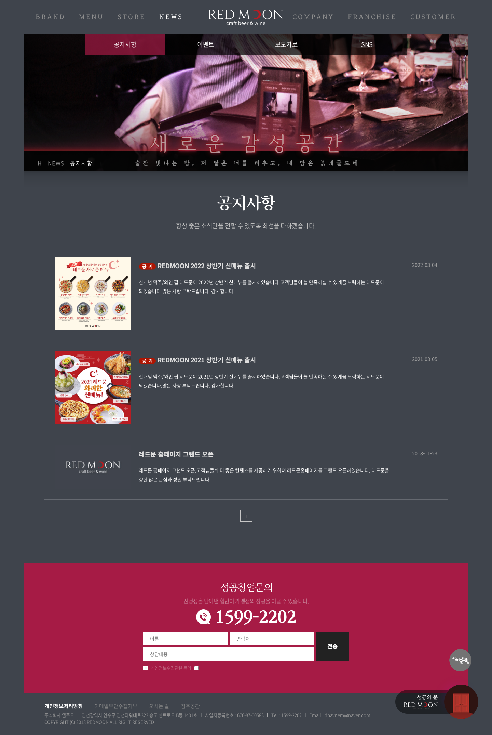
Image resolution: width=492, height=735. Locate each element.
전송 (332, 646)
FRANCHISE (372, 17)
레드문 (245, 17)
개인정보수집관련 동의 (171, 668)
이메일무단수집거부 (115, 706)
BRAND (50, 17)
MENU (91, 17)
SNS (367, 44)
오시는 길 (159, 706)
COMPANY (313, 17)
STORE (132, 17)
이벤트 (205, 44)
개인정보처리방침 (63, 705)
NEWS (171, 17)
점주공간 (190, 706)
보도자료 (286, 44)
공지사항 (125, 44)
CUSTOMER (433, 17)
